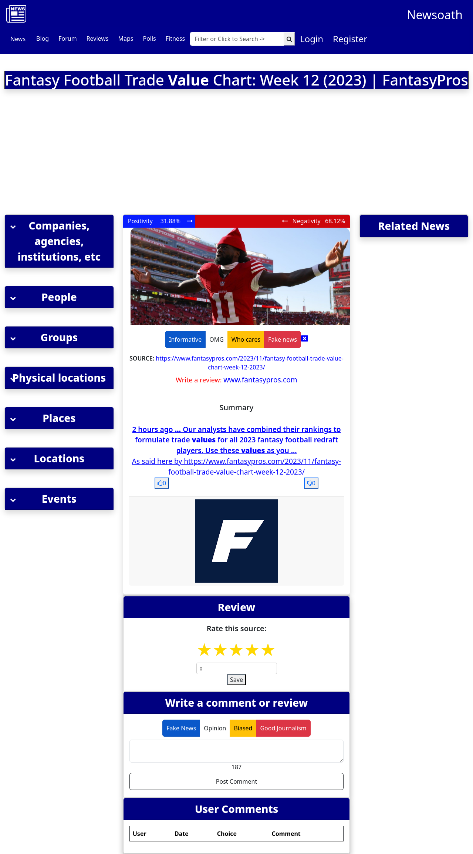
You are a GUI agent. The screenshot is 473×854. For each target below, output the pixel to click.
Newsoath (435, 15)
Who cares (246, 339)
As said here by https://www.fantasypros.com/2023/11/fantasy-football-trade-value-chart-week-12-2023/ (236, 466)
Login (311, 39)
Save (236, 680)
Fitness (175, 38)
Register (350, 39)
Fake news (282, 339)
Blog (42, 38)
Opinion (215, 728)
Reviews (98, 38)
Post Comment (236, 781)
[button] (59, 241)
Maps (125, 38)
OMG (216, 339)
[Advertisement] (149, 153)
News (18, 39)
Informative (185, 339)
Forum (67, 38)
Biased (243, 728)
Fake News (181, 728)
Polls (149, 38)
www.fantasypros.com (260, 380)
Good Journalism (283, 728)
